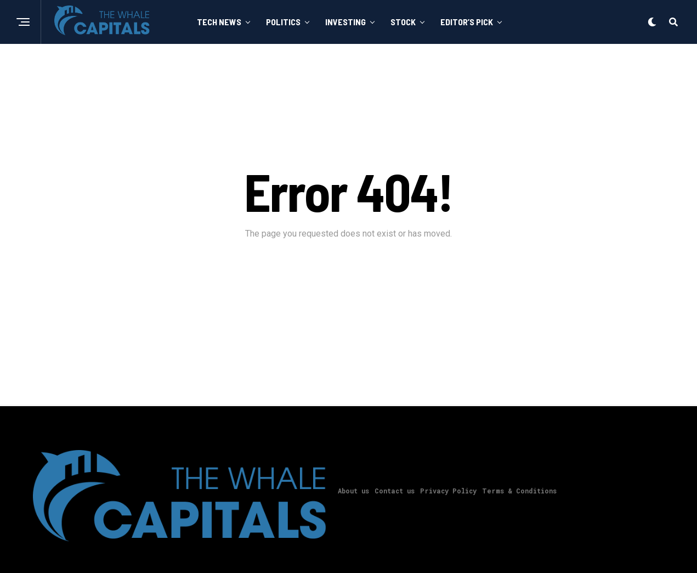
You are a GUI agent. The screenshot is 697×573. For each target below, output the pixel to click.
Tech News (219, 21)
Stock (403, 21)
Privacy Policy (448, 490)
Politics (283, 21)
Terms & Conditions (519, 490)
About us (353, 490)
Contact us (395, 490)
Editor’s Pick (466, 21)
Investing (345, 21)
